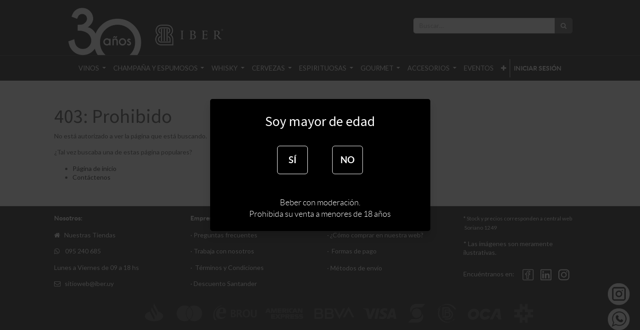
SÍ (292, 159)
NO (347, 159)
